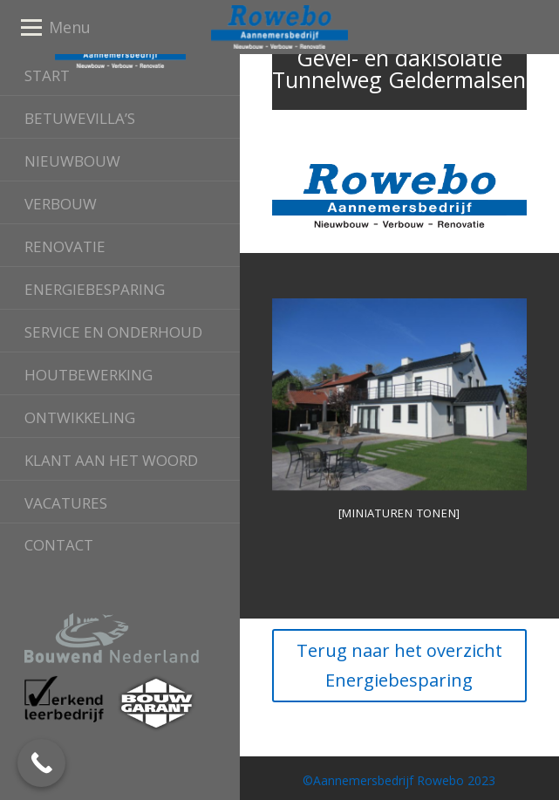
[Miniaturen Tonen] (399, 513)
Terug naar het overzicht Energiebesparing (399, 665)
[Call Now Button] (41, 763)
